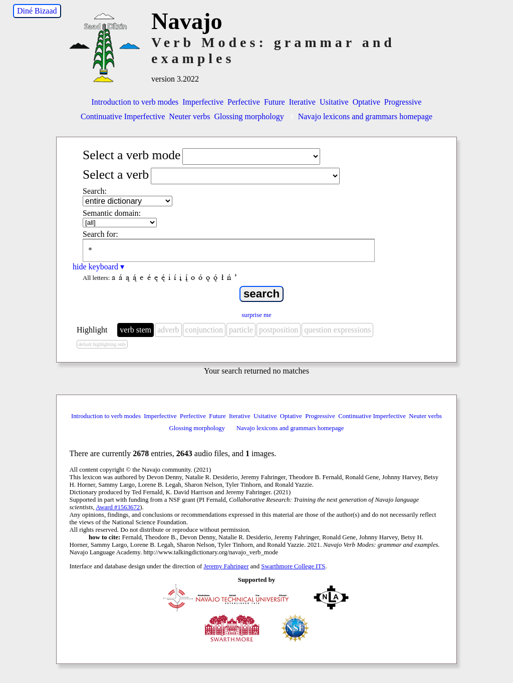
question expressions (337, 329)
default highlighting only (102, 344)
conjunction (204, 329)
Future (274, 102)
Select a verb (116, 174)
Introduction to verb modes (135, 102)
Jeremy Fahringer (226, 566)
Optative (366, 102)
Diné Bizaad (37, 11)
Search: (95, 191)
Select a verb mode (131, 155)
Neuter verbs (189, 116)
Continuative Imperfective (123, 116)
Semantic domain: (112, 213)
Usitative (334, 102)
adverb (168, 329)
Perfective (243, 102)
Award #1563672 (118, 507)
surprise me (256, 314)
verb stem (135, 329)
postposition (278, 329)
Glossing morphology (249, 116)
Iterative (302, 102)
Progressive (403, 102)
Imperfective (202, 102)
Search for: (100, 234)
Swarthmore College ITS (293, 566)
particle (241, 329)
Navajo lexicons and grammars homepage (360, 116)
